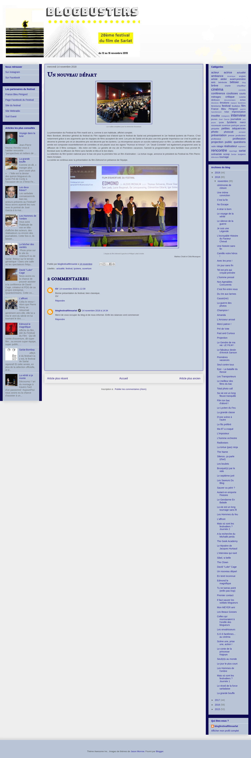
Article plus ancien (189, 378)
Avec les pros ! (224, 260)
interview (238, 115)
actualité (60, 268)
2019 (218, 172)
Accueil (123, 378)
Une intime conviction (223, 194)
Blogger (159, 751)
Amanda (221, 315)
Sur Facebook (12, 77)
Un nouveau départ (227, 571)
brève (214, 85)
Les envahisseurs (226, 629)
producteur (241, 135)
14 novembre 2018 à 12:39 (72, 289)
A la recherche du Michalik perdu (226, 535)
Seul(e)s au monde (227, 659)
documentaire (230, 100)
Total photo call (225, 388)
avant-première (238, 79)
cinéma (217, 89)
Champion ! (223, 310)
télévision (215, 157)
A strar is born (224, 209)
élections (215, 103)
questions (240, 142)
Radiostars (222, 442)
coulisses (232, 93)
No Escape (222, 204)
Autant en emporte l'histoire (226, 493)
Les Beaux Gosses (227, 612)
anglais (242, 76)
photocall (228, 132)
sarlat (242, 150)
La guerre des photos (224, 304)
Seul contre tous (225, 364)
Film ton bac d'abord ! (223, 402)
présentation (219, 135)
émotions (224, 102)
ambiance (217, 76)
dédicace (215, 100)
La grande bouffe (24, 160)
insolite (215, 115)
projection (217, 142)
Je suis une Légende (223, 230)
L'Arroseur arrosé (226, 319)
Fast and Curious (226, 333)
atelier (224, 79)
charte (228, 86)
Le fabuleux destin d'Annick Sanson (227, 351)
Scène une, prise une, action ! (226, 643)
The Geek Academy (227, 541)
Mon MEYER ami (226, 607)
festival (69, 268)
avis (213, 82)
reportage (233, 151)
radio (213, 146)
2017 (218, 700)
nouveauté (216, 125)
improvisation (239, 111)
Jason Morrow (137, 751)
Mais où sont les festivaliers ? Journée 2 (225, 526)
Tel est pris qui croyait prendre (226, 271)
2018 (218, 177)
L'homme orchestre (227, 438)
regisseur (242, 146)
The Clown (222, 562)
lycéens (77, 268)
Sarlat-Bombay (27, 349)
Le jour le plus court (227, 663)
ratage (220, 146)
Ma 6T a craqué (225, 429)
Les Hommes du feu (227, 514)
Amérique (231, 76)
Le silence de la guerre (225, 222)
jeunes (214, 119)
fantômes (242, 103)
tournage (224, 157)
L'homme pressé (225, 277)
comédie (242, 90)
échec (243, 100)
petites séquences (233, 128)
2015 (218, 709)
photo (214, 131)
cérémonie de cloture (224, 186)
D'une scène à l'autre (224, 418)
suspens (242, 154)
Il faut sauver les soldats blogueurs (227, 601)
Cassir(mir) (222, 298)
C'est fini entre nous (227, 289)
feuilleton (236, 106)
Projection (222, 337)
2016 (218, 704)
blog (244, 82)
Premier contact (225, 595)
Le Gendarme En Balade (226, 501)
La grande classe (226, 412)
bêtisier (234, 82)
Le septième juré (225, 475)
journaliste (236, 119)
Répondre (60, 300)
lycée (221, 122)
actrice (228, 72)
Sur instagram (12, 72)
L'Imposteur (223, 433)
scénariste (216, 154)
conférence (218, 93)
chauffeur (241, 86)
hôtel (226, 112)
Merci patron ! (224, 324)
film (243, 105)
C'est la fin (222, 200)
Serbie (233, 154)
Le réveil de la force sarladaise (227, 687)
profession (239, 138)
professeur (216, 139)
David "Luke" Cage (227, 566)
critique (229, 96)
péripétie (215, 129)
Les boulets (223, 463)
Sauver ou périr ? (226, 487)
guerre (243, 109)
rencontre (219, 150)
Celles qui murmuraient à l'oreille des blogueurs (226, 620)
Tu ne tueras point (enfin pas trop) (226, 589)
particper (235, 125)
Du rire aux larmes (226, 294)
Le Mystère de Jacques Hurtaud (227, 547)
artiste (214, 79)
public (228, 142)
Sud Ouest (10, 116)
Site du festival (13, 105)
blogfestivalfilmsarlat (66, 310)
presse (231, 135)
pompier (242, 132)
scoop (226, 154)
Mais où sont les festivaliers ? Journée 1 (225, 678)
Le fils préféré (224, 424)
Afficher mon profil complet (225, 730)
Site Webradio (12, 111)
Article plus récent (57, 378)
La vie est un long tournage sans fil (227, 508)
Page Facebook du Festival (19, 100)
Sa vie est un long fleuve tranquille (226, 394)
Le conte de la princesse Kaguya (224, 651)
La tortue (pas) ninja (227, 447)
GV (56, 289)
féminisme (216, 106)
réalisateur (230, 146)
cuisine (242, 97)
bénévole (222, 82)
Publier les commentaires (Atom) (130, 389)
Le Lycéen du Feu (226, 407)
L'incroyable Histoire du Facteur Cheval (227, 238)
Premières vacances (223, 358)
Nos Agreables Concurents (224, 283)
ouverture (87, 268)
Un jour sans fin (225, 265)
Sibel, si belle (224, 557)
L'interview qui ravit (227, 553)
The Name (222, 452)
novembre (223, 181)
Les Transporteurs (226, 376)
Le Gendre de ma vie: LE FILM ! (226, 344)
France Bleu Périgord (16, 94)
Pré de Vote (223, 328)
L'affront (23, 298)
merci (243, 122)
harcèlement (216, 112)
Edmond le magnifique (25, 325)
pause (243, 125)
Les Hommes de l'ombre (225, 669)
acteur (215, 72)
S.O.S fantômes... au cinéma (226, 635)
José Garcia (224, 119)
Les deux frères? (24, 189)
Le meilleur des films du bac (225, 382)
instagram (225, 116)
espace (234, 103)
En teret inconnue (226, 576)
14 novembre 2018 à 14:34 (95, 310)
